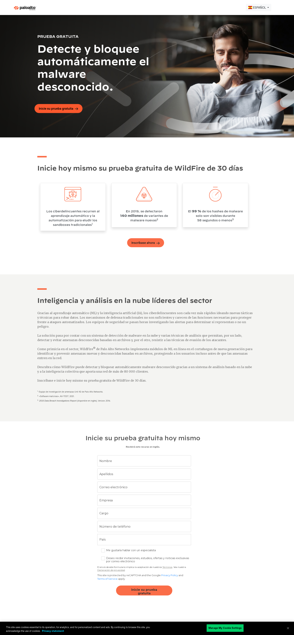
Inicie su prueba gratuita (144, 591)
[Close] (288, 628)
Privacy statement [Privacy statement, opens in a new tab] (53, 631)
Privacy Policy (169, 575)
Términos (167, 567)
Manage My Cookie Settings (225, 628)
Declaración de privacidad (111, 570)
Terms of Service (107, 578)
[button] (258, 7)
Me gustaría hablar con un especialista (131, 550)
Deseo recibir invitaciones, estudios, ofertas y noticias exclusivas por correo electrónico (147, 560)
